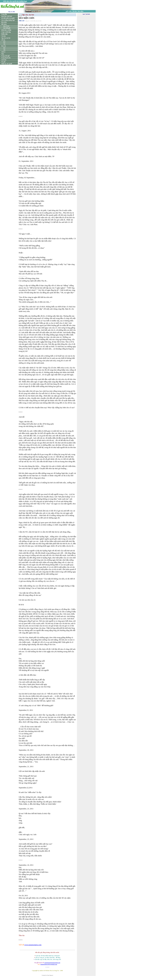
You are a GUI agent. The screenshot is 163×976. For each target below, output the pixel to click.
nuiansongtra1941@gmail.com (48, 964)
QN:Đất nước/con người (7, 18)
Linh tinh (3, 60)
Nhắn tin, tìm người (6, 63)
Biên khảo (4, 22)
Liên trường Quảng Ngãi (8, 20)
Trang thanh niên (5, 58)
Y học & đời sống (6, 32)
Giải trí (3, 52)
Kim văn (3, 46)
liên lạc (75, 11)
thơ (4, 42)
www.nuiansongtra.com (32, 945)
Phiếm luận (4, 34)
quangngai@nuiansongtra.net (52, 962)
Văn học (3, 36)
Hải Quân (4, 24)
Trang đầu (4, 14)
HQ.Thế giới (6, 28)
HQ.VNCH (6, 26)
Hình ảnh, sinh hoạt (6, 16)
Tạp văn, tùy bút (5, 38)
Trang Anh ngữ (5, 56)
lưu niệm (80, 11)
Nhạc (2, 54)
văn (4, 44)
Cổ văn (3, 40)
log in (84, 14)
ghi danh (88, 14)
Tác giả (3, 61)
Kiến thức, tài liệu (6, 30)
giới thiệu (69, 11)
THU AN (21, 21)
